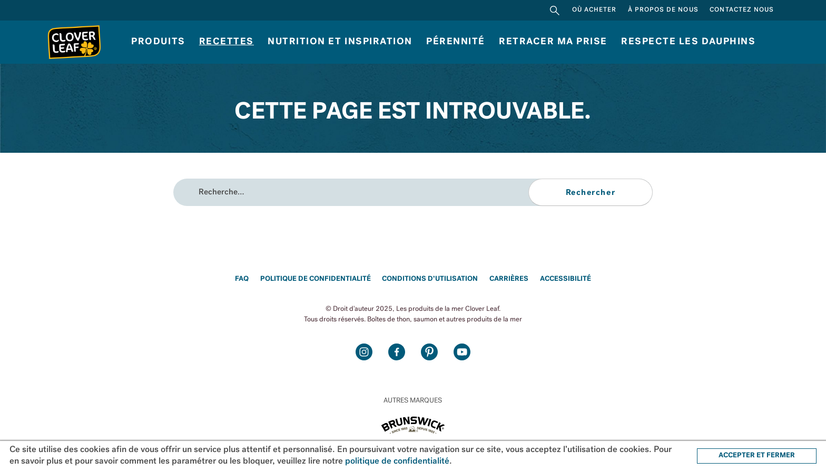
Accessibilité (565, 279)
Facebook (396, 351)
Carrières (508, 279)
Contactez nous (742, 10)
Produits (158, 41)
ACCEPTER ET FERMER (757, 455)
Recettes (226, 41)
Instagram (364, 351)
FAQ (242, 279)
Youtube (462, 351)
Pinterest (429, 351)
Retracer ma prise (553, 41)
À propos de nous (663, 10)
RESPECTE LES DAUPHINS (688, 41)
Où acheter (594, 10)
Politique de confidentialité (315, 279)
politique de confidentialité (397, 461)
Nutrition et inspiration (340, 41)
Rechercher (554, 10)
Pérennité (455, 41)
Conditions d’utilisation (430, 279)
